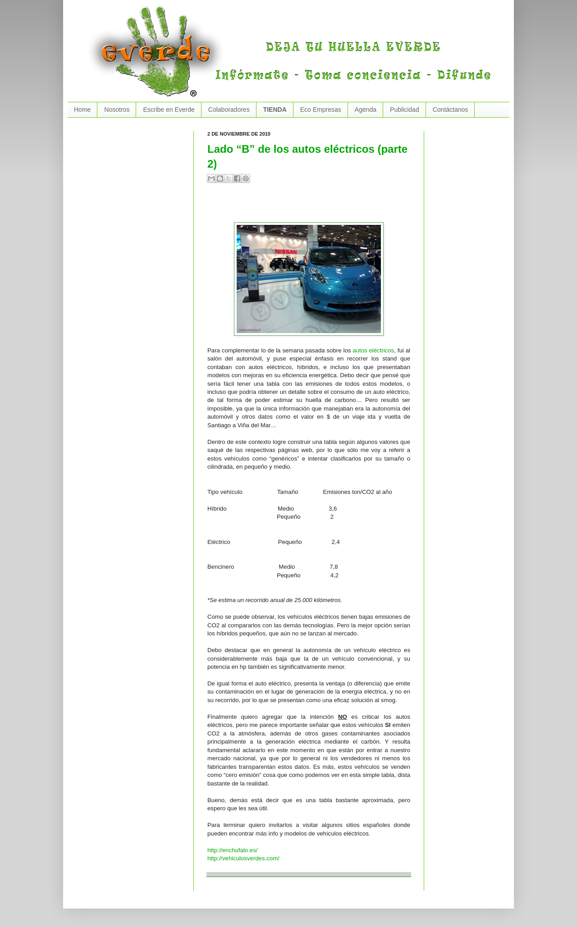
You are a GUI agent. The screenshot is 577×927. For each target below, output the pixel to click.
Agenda (365, 109)
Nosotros (116, 109)
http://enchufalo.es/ (232, 850)
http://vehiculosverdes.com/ (243, 858)
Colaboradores (229, 109)
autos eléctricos (373, 350)
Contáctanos (450, 109)
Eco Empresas (320, 109)
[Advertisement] (312, 206)
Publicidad (404, 109)
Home (82, 109)
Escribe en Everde (168, 109)
